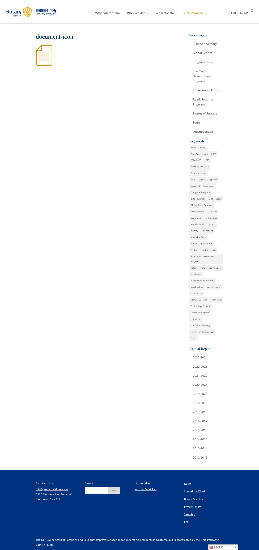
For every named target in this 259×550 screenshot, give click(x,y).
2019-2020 (200, 394)
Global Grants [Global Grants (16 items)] (197, 211)
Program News (203, 62)
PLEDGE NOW (237, 13)
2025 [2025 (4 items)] (207, 160)
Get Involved (193, 13)
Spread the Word (194, 491)
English (216, 547)
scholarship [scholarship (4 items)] (196, 274)
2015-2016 (200, 430)
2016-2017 (200, 421)
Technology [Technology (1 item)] (216, 299)
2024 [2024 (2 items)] (213, 154)
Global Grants (202, 53)
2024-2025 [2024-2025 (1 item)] (196, 160)
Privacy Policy (192, 506)
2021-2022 (200, 376)
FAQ (186, 522)
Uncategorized (203, 132)
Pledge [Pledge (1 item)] (194, 249)
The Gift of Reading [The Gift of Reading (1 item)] (200, 325)
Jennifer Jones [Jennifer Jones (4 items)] (197, 224)
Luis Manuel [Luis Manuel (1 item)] (207, 230)
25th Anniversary (205, 44)
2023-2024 (200, 357)
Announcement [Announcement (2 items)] (198, 173)
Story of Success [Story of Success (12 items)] (199, 299)
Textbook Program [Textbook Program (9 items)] (200, 312)
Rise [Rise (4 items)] (214, 249)
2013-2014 (200, 448)
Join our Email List (145, 489)
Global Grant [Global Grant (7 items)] (215, 198)
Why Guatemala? (107, 13)
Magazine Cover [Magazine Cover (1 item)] (199, 237)
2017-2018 (200, 412)
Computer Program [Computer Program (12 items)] (200, 192)
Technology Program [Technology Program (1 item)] (201, 306)
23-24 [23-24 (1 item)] (193, 147)
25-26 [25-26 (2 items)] (202, 147)
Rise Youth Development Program (202, 76)
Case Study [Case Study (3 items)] (208, 185)
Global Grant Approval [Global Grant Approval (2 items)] (202, 205)
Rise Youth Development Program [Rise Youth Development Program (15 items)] (203, 259)
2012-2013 (200, 457)
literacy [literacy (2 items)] (194, 230)
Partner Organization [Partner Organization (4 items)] (201, 243)
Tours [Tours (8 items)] (193, 338)
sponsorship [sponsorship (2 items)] (197, 293)
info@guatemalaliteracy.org (53, 489)
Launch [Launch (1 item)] (211, 224)
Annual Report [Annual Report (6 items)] (198, 179)
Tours (197, 122)
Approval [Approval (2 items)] (213, 179)
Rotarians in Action (206, 90)
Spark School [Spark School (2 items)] (197, 286)
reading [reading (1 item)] (204, 249)
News (187, 483)
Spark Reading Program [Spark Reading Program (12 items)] (202, 280)
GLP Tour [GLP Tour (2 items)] (212, 211)
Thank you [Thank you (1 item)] (196, 319)
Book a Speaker (193, 499)
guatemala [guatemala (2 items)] (196, 217)
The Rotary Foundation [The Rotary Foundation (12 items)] (202, 331)
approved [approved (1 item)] (195, 185)
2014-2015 (200, 439)
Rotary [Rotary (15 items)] (194, 267)
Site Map (189, 514)
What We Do (165, 13)
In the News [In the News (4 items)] (211, 217)
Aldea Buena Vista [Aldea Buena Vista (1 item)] (200, 166)
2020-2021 (200, 385)
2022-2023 (200, 367)
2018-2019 (200, 403)
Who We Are (136, 13)
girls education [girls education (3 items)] (198, 198)
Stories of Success (205, 113)
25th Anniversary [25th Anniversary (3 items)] (199, 154)
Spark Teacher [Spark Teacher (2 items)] (214, 286)
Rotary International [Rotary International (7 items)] (211, 267)
